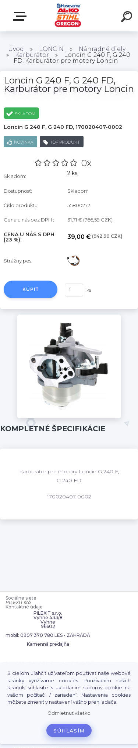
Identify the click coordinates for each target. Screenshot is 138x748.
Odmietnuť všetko (69, 713)
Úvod (16, 48)
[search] (127, 17)
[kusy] (73, 290)
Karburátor (32, 54)
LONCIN (51, 48)
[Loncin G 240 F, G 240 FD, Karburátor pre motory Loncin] (69, 317)
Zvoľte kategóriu (21, 16)
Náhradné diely (102, 48)
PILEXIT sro (18, 602)
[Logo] (68, 15)
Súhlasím (69, 731)
